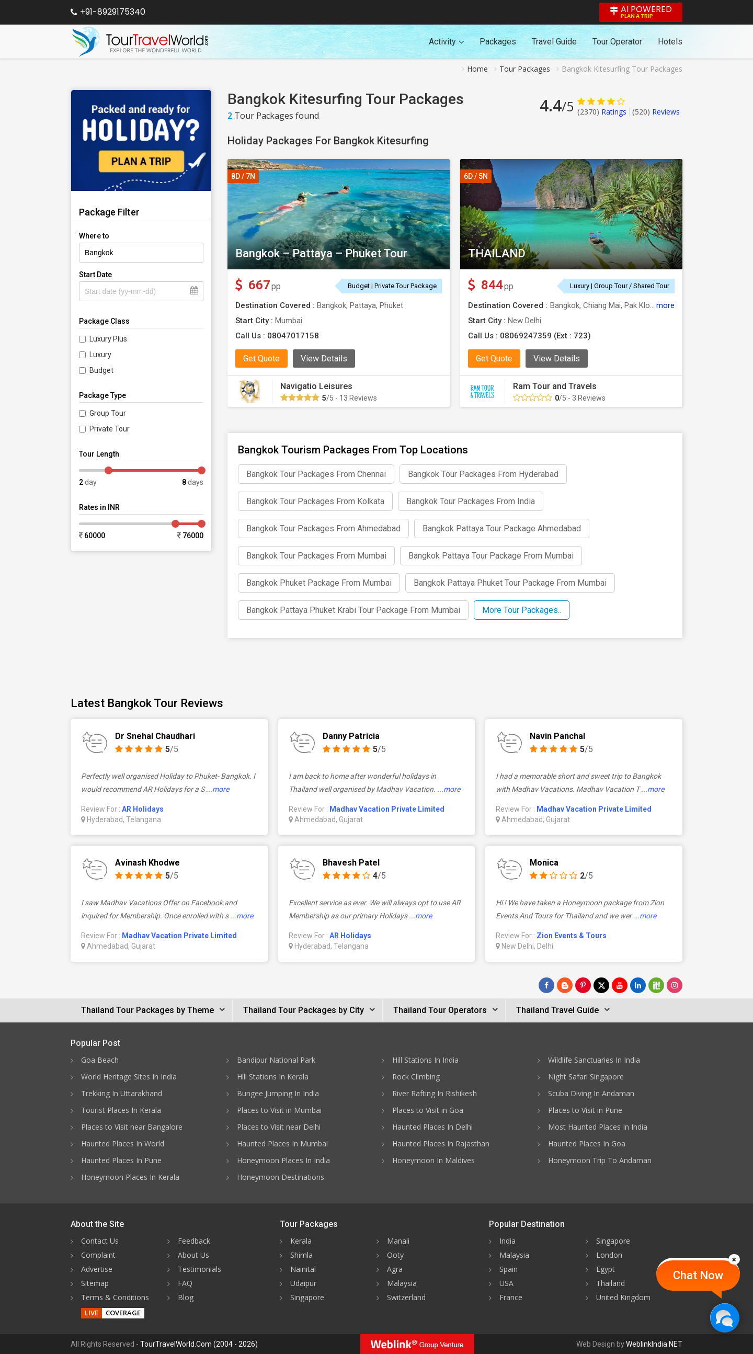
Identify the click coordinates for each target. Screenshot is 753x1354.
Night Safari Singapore (586, 1077)
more (665, 305)
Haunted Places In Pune (121, 1160)
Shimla (301, 1255)
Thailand (610, 1283)
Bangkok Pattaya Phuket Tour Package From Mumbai (510, 583)
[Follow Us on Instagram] (674, 985)
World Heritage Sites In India (129, 1077)
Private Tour (109, 429)
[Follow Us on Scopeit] (656, 985)
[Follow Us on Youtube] (620, 985)
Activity (446, 42)
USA (506, 1283)
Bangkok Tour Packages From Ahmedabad (323, 528)
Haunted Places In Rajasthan (440, 1143)
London (609, 1255)
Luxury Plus (108, 339)
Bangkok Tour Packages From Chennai (316, 474)
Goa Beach (100, 1060)
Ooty (395, 1255)
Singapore (307, 1297)
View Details (324, 358)
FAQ (185, 1283)
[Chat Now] (724, 1317)
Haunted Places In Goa (586, 1143)
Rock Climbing (416, 1077)
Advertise (96, 1269)
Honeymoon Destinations (280, 1177)
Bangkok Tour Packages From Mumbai (316, 556)
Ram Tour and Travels (555, 386)
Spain (508, 1269)
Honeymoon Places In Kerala (130, 1177)
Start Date (95, 274)
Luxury (100, 354)
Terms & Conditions (115, 1297)
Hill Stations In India (425, 1060)
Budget (101, 370)
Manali (398, 1241)
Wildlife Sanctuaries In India (594, 1060)
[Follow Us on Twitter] (601, 985)
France (510, 1297)
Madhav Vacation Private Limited (386, 809)
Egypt (605, 1269)
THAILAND (497, 253)
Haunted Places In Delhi (432, 1127)
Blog (185, 1297)
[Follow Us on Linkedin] (638, 985)
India (507, 1241)
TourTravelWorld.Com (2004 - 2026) (199, 1344)
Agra (395, 1269)
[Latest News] (565, 985)
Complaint (98, 1255)
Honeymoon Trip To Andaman (600, 1160)
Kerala (301, 1241)
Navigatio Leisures (316, 386)
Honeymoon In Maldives (433, 1160)
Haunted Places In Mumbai (282, 1143)
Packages (498, 42)
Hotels (670, 42)
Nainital (303, 1269)
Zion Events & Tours (572, 935)
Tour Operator (617, 42)
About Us (193, 1255)
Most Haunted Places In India (597, 1127)
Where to (94, 236)
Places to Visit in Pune (585, 1110)
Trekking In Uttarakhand (121, 1093)
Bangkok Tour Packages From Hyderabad (483, 474)
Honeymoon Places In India (283, 1160)
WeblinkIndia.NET (654, 1344)
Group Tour (107, 413)
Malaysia (402, 1283)
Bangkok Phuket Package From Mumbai (319, 583)
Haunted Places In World (122, 1143)
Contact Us (100, 1241)
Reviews (656, 112)
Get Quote (261, 358)
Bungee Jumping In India (278, 1093)
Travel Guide (554, 42)
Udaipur (303, 1283)
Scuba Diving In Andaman (591, 1093)
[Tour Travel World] (140, 42)
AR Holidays (143, 809)
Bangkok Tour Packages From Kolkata (315, 501)
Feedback (194, 1241)
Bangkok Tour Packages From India (470, 501)
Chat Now (698, 1275)
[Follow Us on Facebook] (546, 985)
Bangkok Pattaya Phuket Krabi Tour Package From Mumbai (353, 610)
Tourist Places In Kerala (121, 1110)
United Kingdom (623, 1297)
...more (217, 789)
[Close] (734, 1259)
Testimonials (199, 1269)
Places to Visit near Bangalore (131, 1127)
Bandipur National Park (276, 1060)
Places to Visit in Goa (427, 1110)
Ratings (601, 112)
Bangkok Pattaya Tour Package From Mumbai (491, 556)
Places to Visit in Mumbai (279, 1110)
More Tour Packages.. (521, 610)
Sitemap (95, 1283)
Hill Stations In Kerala (273, 1077)
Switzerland (406, 1297)
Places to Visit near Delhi (279, 1127)
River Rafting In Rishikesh (434, 1093)
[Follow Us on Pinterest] (583, 985)
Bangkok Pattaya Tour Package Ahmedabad (502, 528)
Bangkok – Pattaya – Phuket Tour (321, 253)
